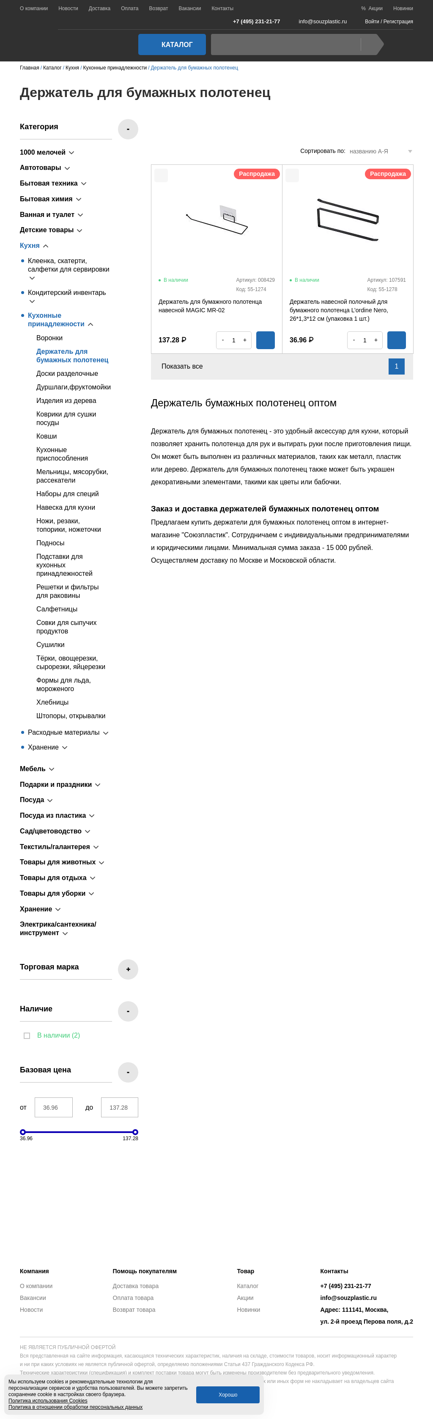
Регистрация (398, 22)
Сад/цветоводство (51, 831)
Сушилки (50, 644)
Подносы (50, 543)
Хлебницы (52, 702)
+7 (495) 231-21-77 (252, 21)
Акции (245, 1297)
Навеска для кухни (65, 507)
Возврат (158, 8)
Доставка (100, 8)
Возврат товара (134, 1309)
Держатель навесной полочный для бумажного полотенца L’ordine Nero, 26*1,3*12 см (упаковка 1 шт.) (339, 310)
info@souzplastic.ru (318, 21)
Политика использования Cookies (48, 1401)
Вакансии (189, 8)
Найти (370, 45)
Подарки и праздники (56, 784)
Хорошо (228, 1395)
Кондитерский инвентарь (67, 292)
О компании (34, 8)
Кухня (30, 245)
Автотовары (40, 167)
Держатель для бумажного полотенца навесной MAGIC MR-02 (210, 306)
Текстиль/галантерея (55, 846)
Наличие (36, 1009)
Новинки (403, 8)
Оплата (129, 8)
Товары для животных (58, 862)
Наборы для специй (67, 493)
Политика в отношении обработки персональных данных (75, 1407)
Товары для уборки (52, 893)
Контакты (222, 8)
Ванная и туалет (47, 214)
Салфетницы (56, 609)
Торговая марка (49, 967)
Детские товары (47, 229)
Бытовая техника (49, 183)
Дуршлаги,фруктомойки (73, 387)
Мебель (33, 768)
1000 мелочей (43, 152)
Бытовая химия (46, 199)
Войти (372, 22)
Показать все (187, 366)
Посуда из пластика (53, 815)
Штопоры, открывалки (70, 715)
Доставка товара (136, 1286)
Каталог (169, 44)
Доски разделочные (67, 373)
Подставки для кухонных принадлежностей (64, 565)
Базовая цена (45, 1070)
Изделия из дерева (66, 400)
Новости (68, 8)
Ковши (46, 436)
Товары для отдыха (53, 877)
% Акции (372, 8)
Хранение (43, 747)
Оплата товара (133, 1297)
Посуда (32, 799)
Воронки (49, 338)
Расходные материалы (64, 732)
